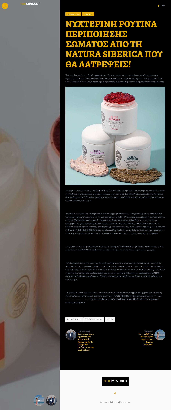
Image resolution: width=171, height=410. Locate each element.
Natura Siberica (74, 319)
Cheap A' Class (73, 14)
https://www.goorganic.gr (77, 299)
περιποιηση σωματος (94, 319)
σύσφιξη (109, 319)
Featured (88, 14)
